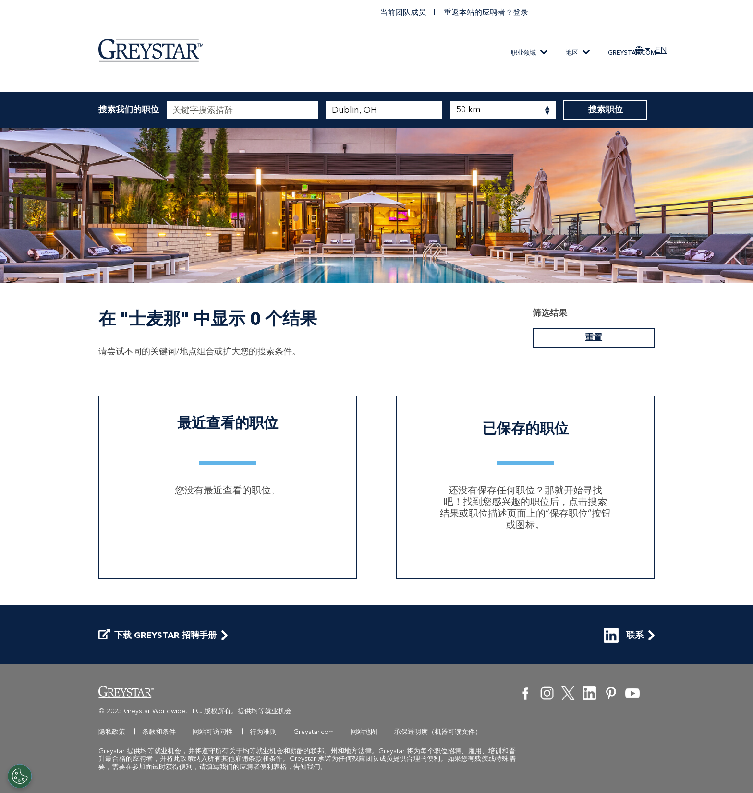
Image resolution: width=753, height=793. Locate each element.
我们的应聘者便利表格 (253, 767)
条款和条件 (159, 732)
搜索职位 (605, 110)
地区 (572, 52)
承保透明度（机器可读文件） (438, 732)
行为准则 (263, 732)
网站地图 (364, 732)
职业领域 (523, 52)
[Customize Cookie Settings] (20, 776)
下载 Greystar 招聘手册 (157, 635)
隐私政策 (111, 732)
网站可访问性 (213, 732)
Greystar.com (632, 52)
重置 (594, 338)
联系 (624, 635)
